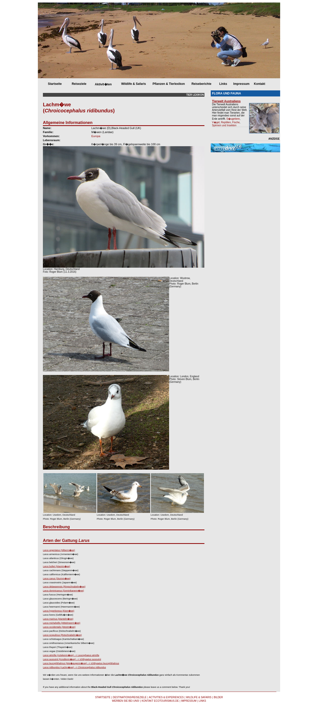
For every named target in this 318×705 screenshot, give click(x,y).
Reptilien (226, 122)
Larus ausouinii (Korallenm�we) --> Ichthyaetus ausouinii (72, 659)
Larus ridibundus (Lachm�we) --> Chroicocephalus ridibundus (74, 667)
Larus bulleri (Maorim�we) (56, 566)
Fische (236, 122)
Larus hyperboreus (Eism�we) (58, 611)
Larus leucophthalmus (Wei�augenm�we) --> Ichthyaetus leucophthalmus (81, 663)
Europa (95, 136)
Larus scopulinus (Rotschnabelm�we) (62, 635)
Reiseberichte (201, 84)
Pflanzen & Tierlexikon (168, 84)
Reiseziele (79, 84)
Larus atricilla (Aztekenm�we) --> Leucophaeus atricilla (71, 655)
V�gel (216, 122)
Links (223, 84)
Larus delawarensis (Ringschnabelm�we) (64, 586)
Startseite (55, 84)
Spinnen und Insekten (224, 125)
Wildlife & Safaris (133, 84)
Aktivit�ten (103, 84)
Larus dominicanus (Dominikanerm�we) (63, 590)
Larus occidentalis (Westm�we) (59, 627)
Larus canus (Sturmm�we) (57, 578)
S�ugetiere (233, 118)
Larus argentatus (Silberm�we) (59, 550)
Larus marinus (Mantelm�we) (58, 619)
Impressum (241, 84)
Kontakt (259, 84)
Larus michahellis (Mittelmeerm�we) (61, 623)
